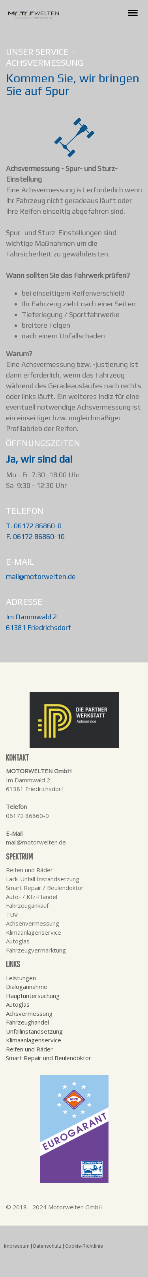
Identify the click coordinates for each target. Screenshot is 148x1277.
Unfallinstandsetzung (34, 1031)
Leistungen (21, 978)
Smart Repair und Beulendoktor (48, 1058)
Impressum (17, 1246)
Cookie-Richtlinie (84, 1246)
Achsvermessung (29, 1013)
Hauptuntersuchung (33, 996)
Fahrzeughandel (27, 1022)
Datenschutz (47, 1246)
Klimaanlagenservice (33, 1040)
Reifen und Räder (29, 1049)
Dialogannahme (26, 986)
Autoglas (18, 1004)
